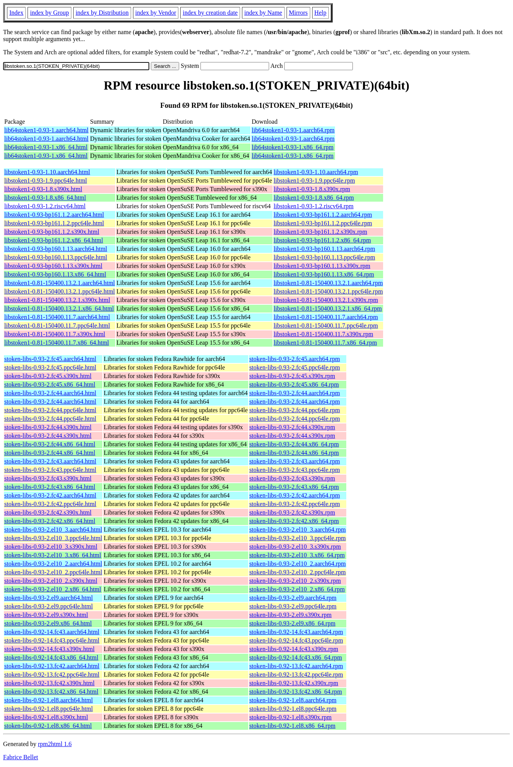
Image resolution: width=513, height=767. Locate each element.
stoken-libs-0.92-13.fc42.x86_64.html (51, 691)
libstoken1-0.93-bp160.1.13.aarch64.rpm (324, 248)
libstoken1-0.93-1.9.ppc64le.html (45, 180)
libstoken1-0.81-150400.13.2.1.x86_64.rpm (328, 308)
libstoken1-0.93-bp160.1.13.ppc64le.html (55, 257)
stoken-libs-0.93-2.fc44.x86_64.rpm (294, 444)
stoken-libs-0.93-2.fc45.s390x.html (48, 376)
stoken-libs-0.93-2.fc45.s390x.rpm (292, 376)
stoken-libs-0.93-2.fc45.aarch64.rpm (294, 359)
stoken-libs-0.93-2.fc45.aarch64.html (50, 359)
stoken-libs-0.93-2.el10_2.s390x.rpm (295, 580)
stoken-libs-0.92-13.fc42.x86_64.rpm (295, 691)
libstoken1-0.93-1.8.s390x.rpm (312, 189)
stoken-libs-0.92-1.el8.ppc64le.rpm (293, 708)
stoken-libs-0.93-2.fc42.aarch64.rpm (294, 495)
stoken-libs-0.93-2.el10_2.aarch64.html (53, 563)
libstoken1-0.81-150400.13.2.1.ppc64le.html (59, 291)
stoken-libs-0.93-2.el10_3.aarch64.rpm (297, 529)
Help (320, 12)
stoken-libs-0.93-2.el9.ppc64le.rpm (293, 606)
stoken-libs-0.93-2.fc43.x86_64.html (49, 487)
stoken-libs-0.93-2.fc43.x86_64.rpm (294, 487)
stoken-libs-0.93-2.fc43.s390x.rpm (292, 478)
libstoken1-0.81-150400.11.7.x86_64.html (56, 342)
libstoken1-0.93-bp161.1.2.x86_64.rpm (322, 240)
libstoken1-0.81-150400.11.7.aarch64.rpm (326, 317)
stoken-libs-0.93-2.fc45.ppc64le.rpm (294, 367)
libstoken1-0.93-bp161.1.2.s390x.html (51, 231)
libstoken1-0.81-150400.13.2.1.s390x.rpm (326, 300)
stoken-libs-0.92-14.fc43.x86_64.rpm (295, 657)
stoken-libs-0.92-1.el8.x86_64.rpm (292, 725)
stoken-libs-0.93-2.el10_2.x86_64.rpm (297, 589)
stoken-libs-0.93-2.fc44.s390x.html (48, 427)
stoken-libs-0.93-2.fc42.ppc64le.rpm (294, 504)
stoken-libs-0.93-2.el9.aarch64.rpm (293, 597)
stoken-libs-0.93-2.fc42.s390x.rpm (292, 512)
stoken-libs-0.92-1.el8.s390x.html (46, 717)
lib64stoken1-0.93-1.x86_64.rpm (292, 147)
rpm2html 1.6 (55, 744)
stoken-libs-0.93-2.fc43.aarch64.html (50, 461)
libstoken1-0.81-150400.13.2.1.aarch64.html (59, 283)
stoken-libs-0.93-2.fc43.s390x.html (48, 478)
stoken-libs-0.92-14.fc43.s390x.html (49, 649)
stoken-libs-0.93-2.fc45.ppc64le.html (50, 367)
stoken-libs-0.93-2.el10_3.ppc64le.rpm (297, 538)
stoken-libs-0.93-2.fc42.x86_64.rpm (294, 521)
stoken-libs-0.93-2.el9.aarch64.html (48, 597)
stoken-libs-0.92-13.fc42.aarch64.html (51, 666)
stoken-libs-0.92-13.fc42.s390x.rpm (293, 683)
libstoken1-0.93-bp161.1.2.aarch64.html (54, 214)
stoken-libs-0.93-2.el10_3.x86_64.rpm (297, 555)
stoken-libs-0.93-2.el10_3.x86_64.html (52, 555)
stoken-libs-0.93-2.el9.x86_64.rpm (292, 623)
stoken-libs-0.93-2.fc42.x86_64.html (49, 521)
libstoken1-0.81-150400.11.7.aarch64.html (57, 317)
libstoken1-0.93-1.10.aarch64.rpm (316, 172)
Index (16, 12)
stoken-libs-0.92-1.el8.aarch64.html (48, 700)
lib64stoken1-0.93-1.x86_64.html (46, 147)
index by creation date (210, 12)
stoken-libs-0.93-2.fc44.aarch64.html (50, 393)
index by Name (263, 12)
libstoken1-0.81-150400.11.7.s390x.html (54, 334)
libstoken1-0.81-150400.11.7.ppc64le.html (57, 325)
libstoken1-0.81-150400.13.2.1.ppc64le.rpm (328, 291)
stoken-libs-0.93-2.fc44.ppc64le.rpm (294, 410)
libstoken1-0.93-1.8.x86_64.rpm (314, 197)
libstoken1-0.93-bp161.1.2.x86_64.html (53, 240)
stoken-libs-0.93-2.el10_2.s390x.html (50, 580)
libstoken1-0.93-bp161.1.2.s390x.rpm (320, 231)
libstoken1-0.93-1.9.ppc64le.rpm (314, 180)
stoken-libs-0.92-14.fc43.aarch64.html (51, 632)
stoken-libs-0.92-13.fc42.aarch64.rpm (296, 666)
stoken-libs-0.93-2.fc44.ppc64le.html (50, 410)
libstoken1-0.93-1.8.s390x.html (43, 189)
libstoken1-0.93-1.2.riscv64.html (45, 206)
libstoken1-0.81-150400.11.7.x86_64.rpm (325, 342)
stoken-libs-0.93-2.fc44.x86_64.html (49, 444)
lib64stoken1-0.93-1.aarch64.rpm (293, 130)
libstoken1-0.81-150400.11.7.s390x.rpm (323, 334)
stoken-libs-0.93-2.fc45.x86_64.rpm (294, 384)
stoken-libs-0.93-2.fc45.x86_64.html (49, 384)
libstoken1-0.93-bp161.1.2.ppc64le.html (54, 223)
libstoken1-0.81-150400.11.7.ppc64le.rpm (326, 325)
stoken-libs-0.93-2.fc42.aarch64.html (50, 495)
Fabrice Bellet (20, 757)
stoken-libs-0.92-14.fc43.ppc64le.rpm (296, 640)
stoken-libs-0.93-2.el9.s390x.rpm (290, 615)
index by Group (49, 12)
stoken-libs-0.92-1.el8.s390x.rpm (290, 717)
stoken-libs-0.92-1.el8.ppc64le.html (48, 708)
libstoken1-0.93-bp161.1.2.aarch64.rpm (323, 214)
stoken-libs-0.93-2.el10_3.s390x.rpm (295, 546)
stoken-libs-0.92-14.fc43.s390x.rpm (293, 649)
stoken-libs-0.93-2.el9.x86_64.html (48, 623)
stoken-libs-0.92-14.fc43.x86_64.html (51, 657)
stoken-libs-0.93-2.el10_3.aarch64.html (53, 529)
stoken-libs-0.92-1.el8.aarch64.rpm (293, 700)
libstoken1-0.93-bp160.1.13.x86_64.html (55, 274)
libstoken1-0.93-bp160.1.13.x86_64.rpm (324, 274)
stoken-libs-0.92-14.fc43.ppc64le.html (51, 640)
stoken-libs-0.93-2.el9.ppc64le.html (48, 606)
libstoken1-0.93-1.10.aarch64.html (47, 172)
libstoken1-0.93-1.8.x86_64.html (45, 197)
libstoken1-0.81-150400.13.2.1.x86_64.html (59, 308)
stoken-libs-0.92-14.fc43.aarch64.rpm (296, 632)
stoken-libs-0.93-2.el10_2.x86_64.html (52, 589)
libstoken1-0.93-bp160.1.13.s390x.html (53, 266)
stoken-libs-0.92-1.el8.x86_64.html (48, 725)
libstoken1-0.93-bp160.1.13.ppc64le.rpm (324, 257)
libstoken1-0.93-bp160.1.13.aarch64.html (55, 248)
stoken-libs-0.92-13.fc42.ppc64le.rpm (296, 674)
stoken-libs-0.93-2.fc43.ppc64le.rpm (294, 469)
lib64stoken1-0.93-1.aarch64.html (46, 130)
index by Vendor (155, 12)
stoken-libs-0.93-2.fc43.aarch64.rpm (294, 461)
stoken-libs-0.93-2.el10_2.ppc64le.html (53, 572)
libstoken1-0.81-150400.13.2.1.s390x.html (57, 300)
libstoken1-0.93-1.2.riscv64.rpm (314, 206)
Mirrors (298, 12)
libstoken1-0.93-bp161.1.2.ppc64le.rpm (323, 223)
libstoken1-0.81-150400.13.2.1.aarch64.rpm (328, 283)
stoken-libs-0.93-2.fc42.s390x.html (48, 512)
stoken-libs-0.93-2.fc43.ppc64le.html (50, 469)
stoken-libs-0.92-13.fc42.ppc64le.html (51, 674)
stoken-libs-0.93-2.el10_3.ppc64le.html (53, 538)
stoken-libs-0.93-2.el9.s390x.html (46, 615)
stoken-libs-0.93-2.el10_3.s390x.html (50, 546)
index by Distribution (102, 12)
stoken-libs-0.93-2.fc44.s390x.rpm (292, 427)
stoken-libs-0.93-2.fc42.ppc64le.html (50, 504)
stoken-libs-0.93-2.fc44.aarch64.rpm (294, 393)
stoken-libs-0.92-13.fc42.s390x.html (49, 683)
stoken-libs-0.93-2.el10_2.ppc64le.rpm (297, 572)
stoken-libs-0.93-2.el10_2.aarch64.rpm (297, 563)
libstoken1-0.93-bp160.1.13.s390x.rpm (322, 266)
